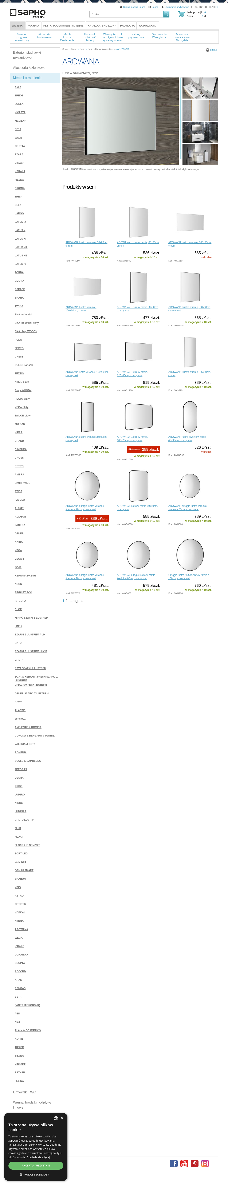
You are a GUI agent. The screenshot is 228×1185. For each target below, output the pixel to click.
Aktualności (148, 25)
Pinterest (194, 1163)
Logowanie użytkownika (177, 7)
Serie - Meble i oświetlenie (101, 49)
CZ (196, 7)
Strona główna (69, 49)
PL (217, 7)
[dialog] (35, 1147)
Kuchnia (33, 25)
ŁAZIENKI (17, 25)
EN (211, 7)
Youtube (184, 1163)
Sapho (155, 7)
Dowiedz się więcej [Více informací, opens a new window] (38, 1157)
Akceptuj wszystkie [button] (36, 1165)
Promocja (127, 25)
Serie (82, 49)
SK (201, 7)
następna (75, 601)
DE (206, 7)
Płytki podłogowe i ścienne (63, 25)
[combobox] (56, 1118)
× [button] (61, 1118)
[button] (35, 1174)
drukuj (213, 49)
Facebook (174, 1163)
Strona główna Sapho (134, 7)
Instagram (205, 1163)
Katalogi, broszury (102, 25)
